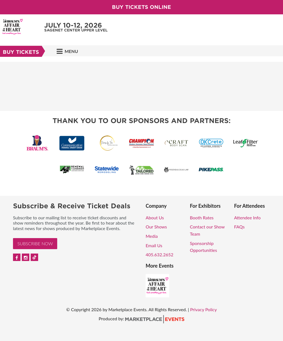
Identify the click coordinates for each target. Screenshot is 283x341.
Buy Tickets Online (141, 7)
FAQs (239, 226)
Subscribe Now (35, 243)
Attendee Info (247, 217)
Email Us (154, 245)
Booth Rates (202, 217)
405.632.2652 (159, 254)
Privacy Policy (203, 309)
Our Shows (156, 226)
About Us (155, 217)
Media (152, 236)
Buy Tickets (21, 52)
